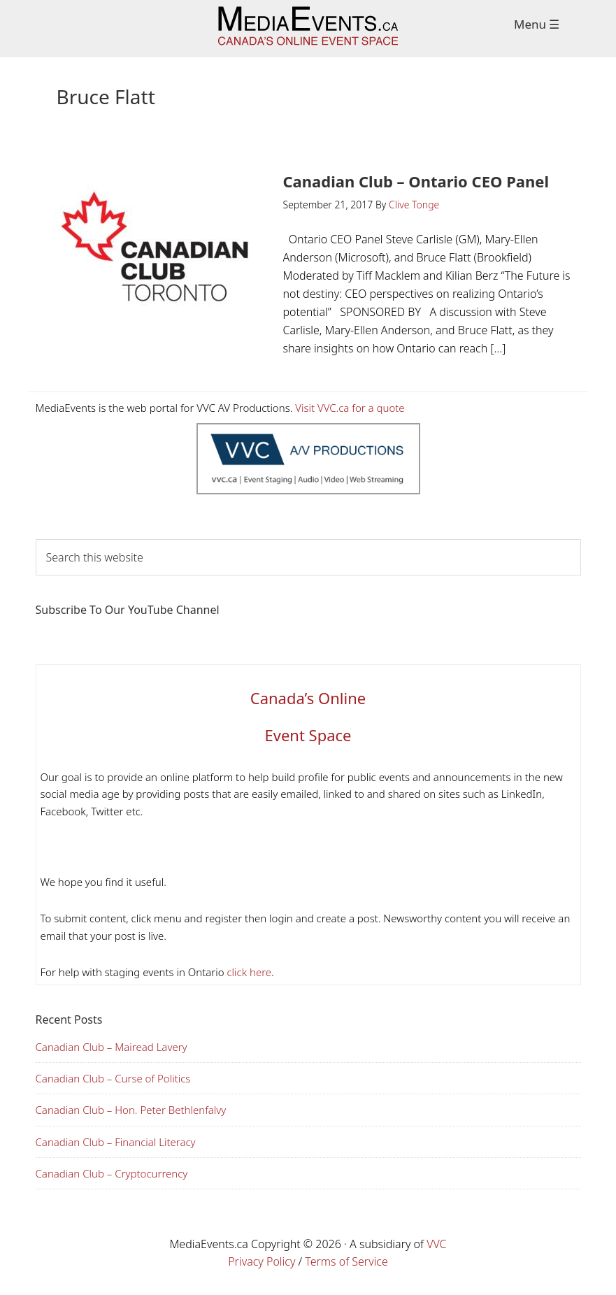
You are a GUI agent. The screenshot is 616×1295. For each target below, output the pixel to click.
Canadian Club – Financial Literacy (116, 1142)
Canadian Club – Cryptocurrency (112, 1173)
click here (248, 972)
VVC (436, 1244)
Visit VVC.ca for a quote (349, 408)
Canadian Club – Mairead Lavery (111, 1047)
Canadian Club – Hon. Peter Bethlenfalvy (131, 1110)
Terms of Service (346, 1261)
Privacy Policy (261, 1261)
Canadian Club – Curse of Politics (113, 1078)
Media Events (308, 29)
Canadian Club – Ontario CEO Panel (416, 181)
